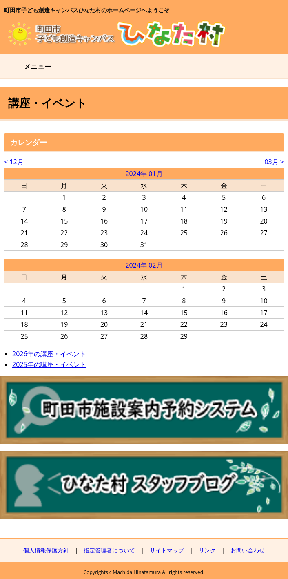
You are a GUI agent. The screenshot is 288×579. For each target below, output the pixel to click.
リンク (207, 550)
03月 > (274, 161)
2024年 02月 (143, 265)
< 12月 (14, 161)
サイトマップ (167, 550)
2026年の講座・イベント (49, 353)
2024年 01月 (143, 173)
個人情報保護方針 (46, 550)
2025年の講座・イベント (49, 364)
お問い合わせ (247, 550)
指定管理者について (109, 550)
